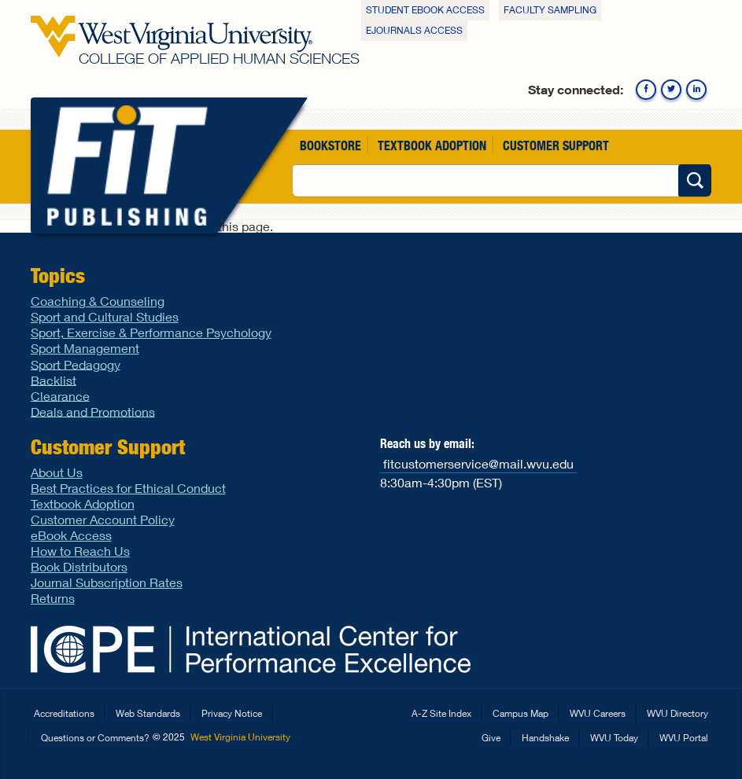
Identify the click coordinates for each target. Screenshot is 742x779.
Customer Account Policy (103, 519)
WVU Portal (683, 738)
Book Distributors (79, 566)
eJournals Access (414, 30)
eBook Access (71, 534)
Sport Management (85, 347)
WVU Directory (677, 713)
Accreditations (64, 713)
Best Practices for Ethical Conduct (128, 487)
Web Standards (148, 713)
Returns (53, 597)
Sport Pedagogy (75, 363)
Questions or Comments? (95, 738)
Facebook (646, 89)
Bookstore (330, 145)
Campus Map (520, 713)
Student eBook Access (425, 10)
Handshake (545, 738)
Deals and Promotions (93, 410)
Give (491, 738)
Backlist (53, 379)
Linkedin (696, 89)
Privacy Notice (231, 713)
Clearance (60, 395)
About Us (57, 472)
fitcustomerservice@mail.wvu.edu (478, 462)
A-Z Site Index (441, 713)
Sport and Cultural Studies (105, 316)
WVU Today (614, 738)
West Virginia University (240, 737)
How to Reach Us (80, 550)
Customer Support (556, 145)
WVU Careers (598, 713)
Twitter (671, 89)
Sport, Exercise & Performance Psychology (151, 332)
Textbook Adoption (432, 145)
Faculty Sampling (550, 10)
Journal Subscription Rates (107, 582)
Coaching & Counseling (97, 300)
